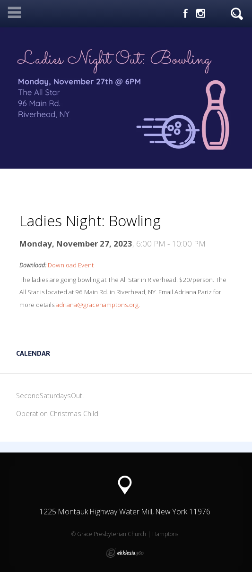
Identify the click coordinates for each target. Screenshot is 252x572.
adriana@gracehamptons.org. (98, 304)
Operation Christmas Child (57, 413)
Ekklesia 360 (125, 553)
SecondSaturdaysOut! (50, 395)
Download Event (71, 265)
